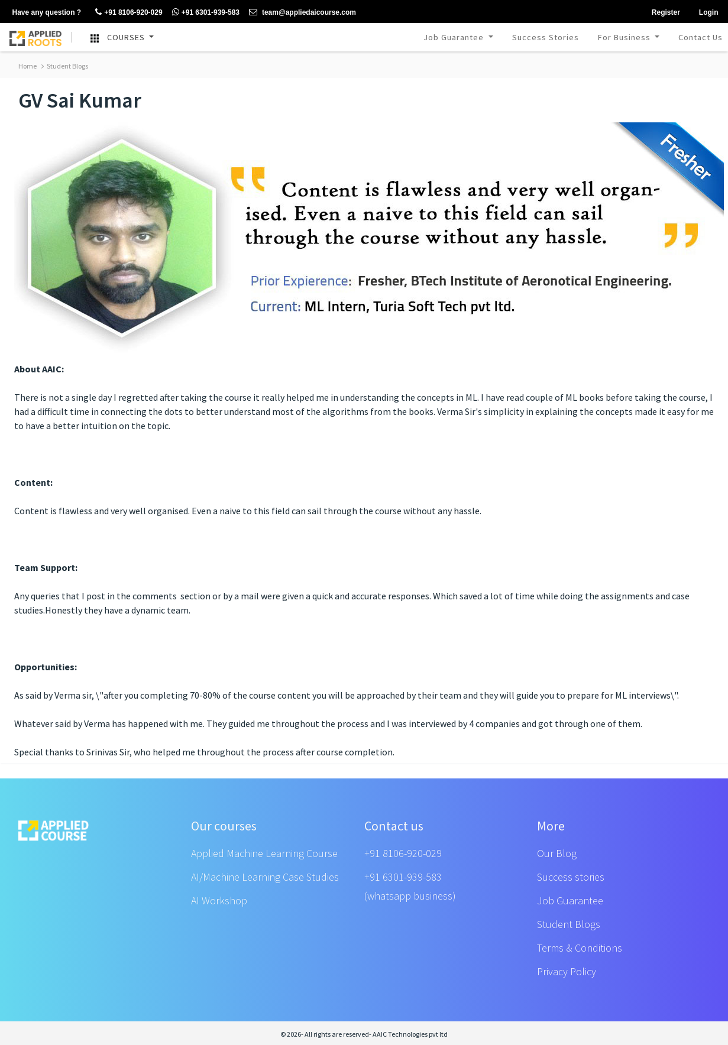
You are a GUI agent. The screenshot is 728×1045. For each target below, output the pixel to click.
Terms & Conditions (579, 948)
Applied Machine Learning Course (264, 853)
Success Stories (545, 37)
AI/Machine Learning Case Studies (265, 877)
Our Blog (557, 853)
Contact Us (700, 37)
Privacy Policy (566, 971)
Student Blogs (64, 65)
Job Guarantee (454, 37)
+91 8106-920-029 (403, 853)
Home (27, 65)
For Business (625, 37)
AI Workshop (219, 900)
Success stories (570, 877)
